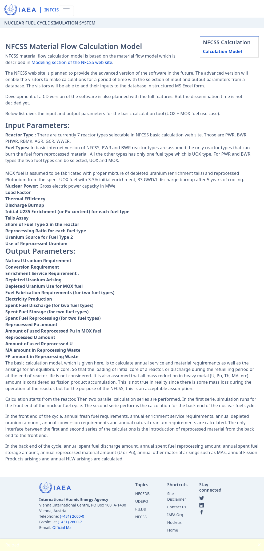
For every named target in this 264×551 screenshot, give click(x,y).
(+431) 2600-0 (72, 516)
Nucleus (174, 522)
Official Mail (63, 527)
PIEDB (140, 509)
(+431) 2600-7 (70, 521)
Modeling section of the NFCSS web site (71, 62)
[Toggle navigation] (66, 11)
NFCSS (141, 516)
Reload (12, 545)
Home (172, 530)
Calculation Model (222, 51)
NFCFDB (142, 493)
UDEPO (141, 501)
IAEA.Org (175, 514)
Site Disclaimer (176, 496)
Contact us (176, 506)
